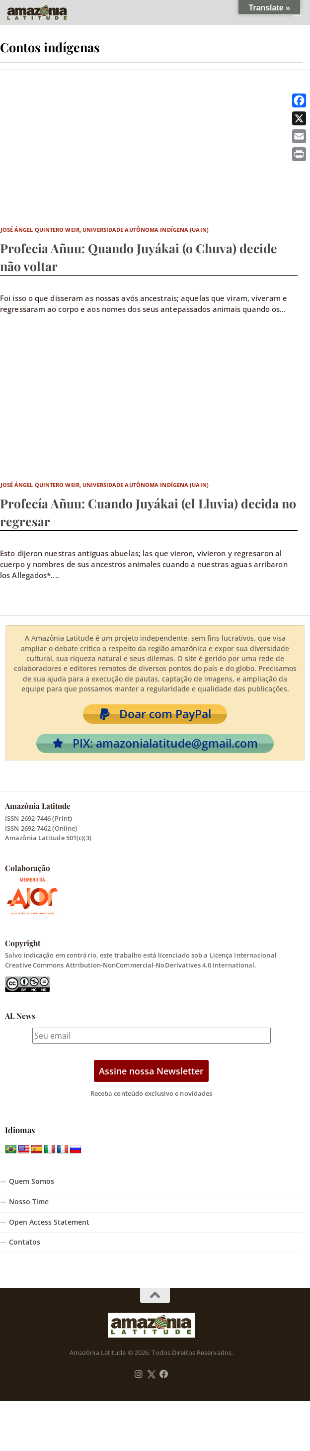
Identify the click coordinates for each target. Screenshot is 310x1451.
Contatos (24, 1242)
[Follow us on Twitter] (151, 1374)
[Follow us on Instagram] (138, 1374)
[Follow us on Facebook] (163, 1374)
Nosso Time (29, 1201)
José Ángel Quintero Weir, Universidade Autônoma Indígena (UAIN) (104, 229)
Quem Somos (31, 1181)
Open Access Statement (49, 1222)
